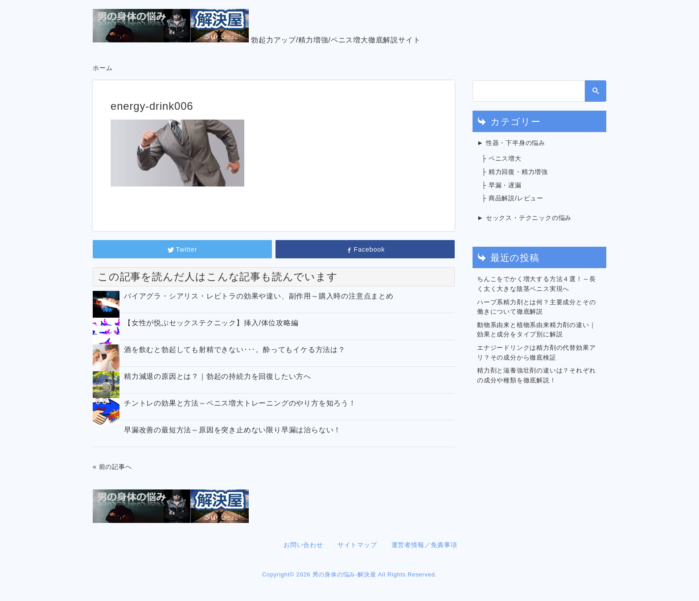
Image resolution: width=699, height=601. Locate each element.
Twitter (182, 249)
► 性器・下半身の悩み (511, 142)
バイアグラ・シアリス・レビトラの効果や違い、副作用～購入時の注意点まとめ (259, 296)
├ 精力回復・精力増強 (514, 171)
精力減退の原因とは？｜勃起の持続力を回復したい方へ (217, 376)
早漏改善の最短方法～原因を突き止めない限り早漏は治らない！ (232, 430)
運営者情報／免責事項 (424, 544)
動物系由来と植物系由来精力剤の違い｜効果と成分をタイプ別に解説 (536, 329)
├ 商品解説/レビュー (512, 198)
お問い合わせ (303, 544)
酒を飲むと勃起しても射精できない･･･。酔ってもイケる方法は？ (234, 349)
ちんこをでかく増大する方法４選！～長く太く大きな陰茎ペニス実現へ (536, 283)
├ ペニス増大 (501, 158)
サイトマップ (357, 544)
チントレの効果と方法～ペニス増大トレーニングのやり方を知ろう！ (240, 403)
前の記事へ (115, 466)
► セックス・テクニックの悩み (524, 217)
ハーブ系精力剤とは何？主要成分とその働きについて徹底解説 (536, 306)
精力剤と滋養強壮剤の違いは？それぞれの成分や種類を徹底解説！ (536, 375)
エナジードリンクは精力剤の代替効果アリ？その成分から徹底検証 (536, 352)
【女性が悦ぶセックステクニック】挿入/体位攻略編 (211, 323)
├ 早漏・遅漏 (501, 185)
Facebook (365, 249)
